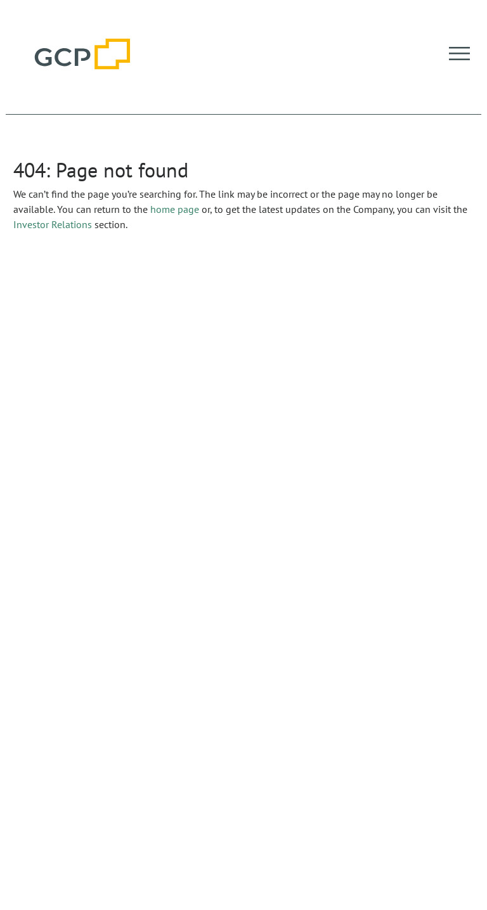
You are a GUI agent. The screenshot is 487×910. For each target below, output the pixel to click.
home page (174, 209)
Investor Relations (52, 224)
